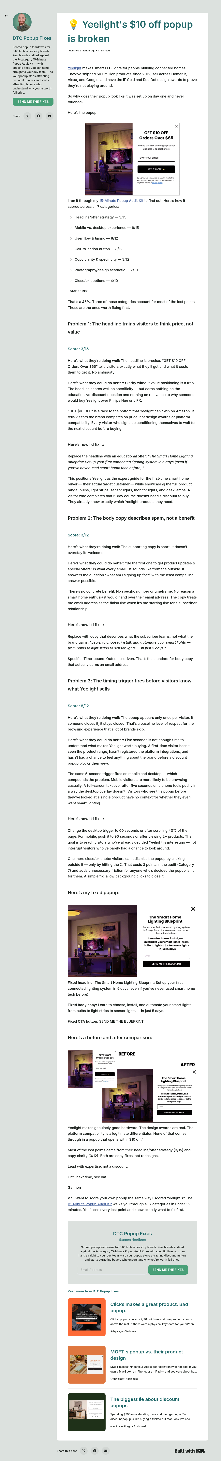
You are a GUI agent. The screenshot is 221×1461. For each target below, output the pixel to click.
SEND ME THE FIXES (33, 102)
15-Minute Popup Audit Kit (121, 201)
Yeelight (74, 68)
